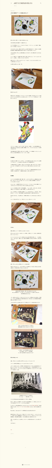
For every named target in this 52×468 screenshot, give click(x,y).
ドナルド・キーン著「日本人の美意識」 (23, 406)
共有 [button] (11, 429)
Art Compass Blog (23, 3)
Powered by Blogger (26, 464)
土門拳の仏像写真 (35, 405)
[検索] (40, 3)
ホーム (15, 5)
